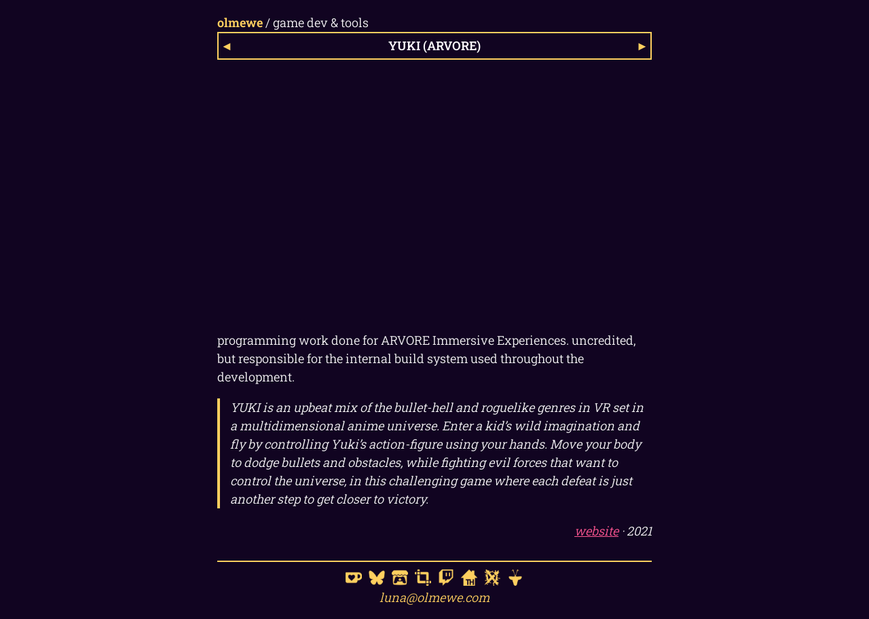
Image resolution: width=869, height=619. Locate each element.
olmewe (240, 22)
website (596, 531)
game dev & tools (321, 22)
